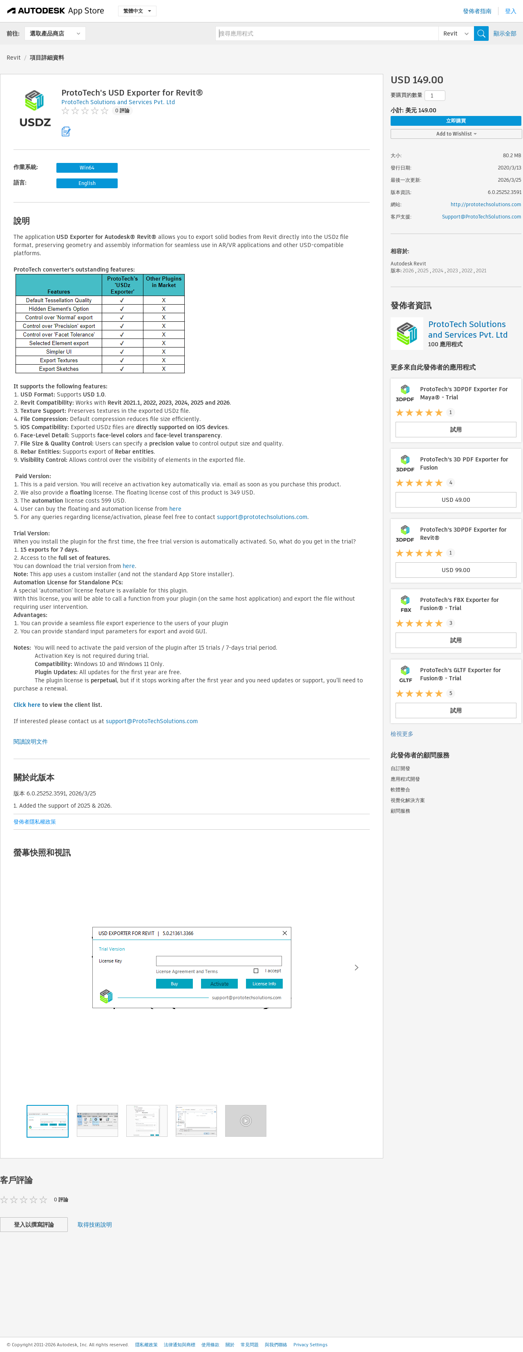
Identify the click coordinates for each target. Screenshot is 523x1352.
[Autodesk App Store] (56, 11)
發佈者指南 (477, 11)
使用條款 (210, 1344)
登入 (510, 11)
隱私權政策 (146, 1344)
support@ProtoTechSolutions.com (152, 721)
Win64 (87, 167)
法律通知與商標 (179, 1344)
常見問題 (250, 1344)
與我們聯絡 (276, 1344)
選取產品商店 (47, 33)
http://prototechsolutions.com (486, 204)
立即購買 (456, 120)
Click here (26, 705)
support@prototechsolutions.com (262, 517)
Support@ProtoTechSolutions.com (481, 216)
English (87, 183)
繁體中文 (137, 10)
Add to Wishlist (456, 133)
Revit (14, 57)
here (175, 509)
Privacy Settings (310, 1344)
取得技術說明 (95, 1225)
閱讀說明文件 (30, 741)
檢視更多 (402, 734)
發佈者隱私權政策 (34, 822)
